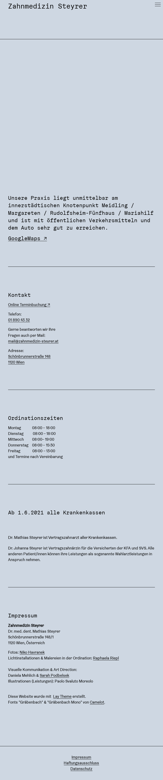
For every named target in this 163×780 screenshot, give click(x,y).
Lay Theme (62, 696)
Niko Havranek (32, 652)
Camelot (97, 702)
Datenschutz (81, 768)
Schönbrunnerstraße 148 (29, 356)
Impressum (81, 757)
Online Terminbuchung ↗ (29, 304)
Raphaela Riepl (106, 658)
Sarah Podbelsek (54, 675)
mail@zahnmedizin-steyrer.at (33, 341)
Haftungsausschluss (81, 762)
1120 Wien (16, 362)
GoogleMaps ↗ (27, 238)
